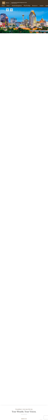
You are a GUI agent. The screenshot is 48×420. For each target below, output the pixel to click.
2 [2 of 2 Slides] (25, 418)
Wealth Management (17, 5)
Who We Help (27, 5)
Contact (41, 5)
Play (11, 9)
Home (3, 5)
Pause (7, 9)
